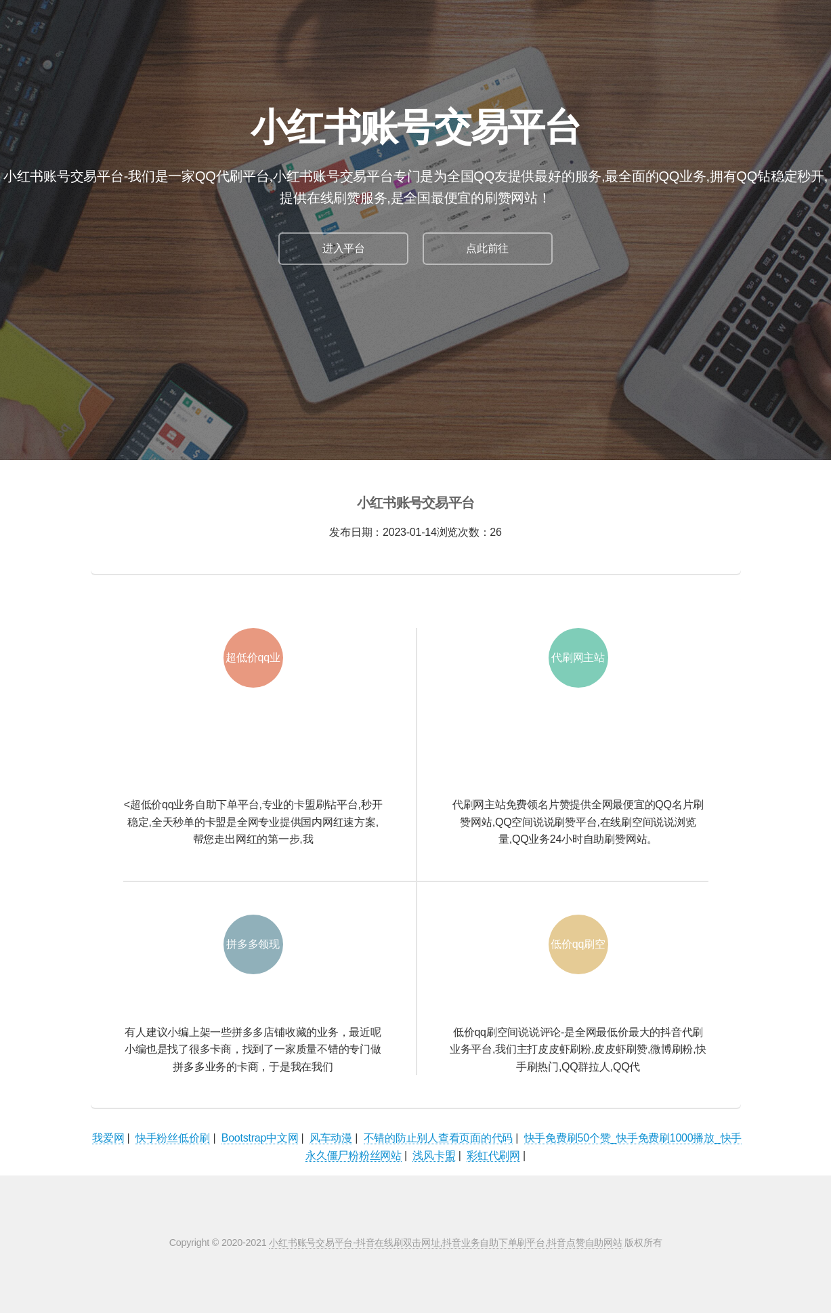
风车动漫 (331, 1138)
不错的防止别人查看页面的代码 (438, 1138)
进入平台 (343, 248)
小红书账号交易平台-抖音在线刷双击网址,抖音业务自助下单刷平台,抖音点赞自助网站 (445, 1242)
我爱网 (108, 1138)
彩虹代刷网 (493, 1155)
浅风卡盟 (433, 1155)
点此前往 (487, 248)
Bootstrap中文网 (260, 1138)
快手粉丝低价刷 (172, 1138)
